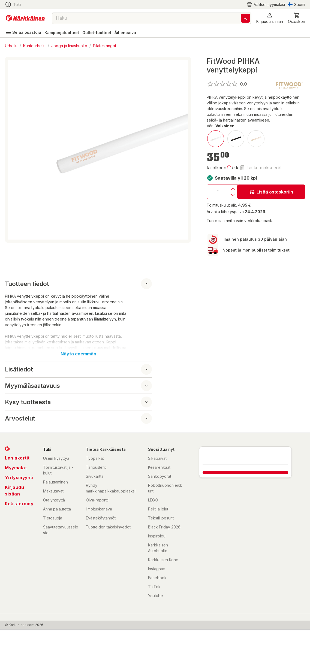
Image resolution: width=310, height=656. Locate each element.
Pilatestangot (104, 45)
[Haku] (245, 18)
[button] (269, 18)
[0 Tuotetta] (296, 18)
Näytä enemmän (78, 353)
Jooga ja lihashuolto (69, 45)
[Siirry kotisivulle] (25, 18)
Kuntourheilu (34, 45)
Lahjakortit (17, 458)
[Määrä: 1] (218, 192)
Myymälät (16, 467)
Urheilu (11, 45)
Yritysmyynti (19, 477)
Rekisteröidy (19, 503)
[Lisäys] (233, 189)
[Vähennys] (233, 195)
